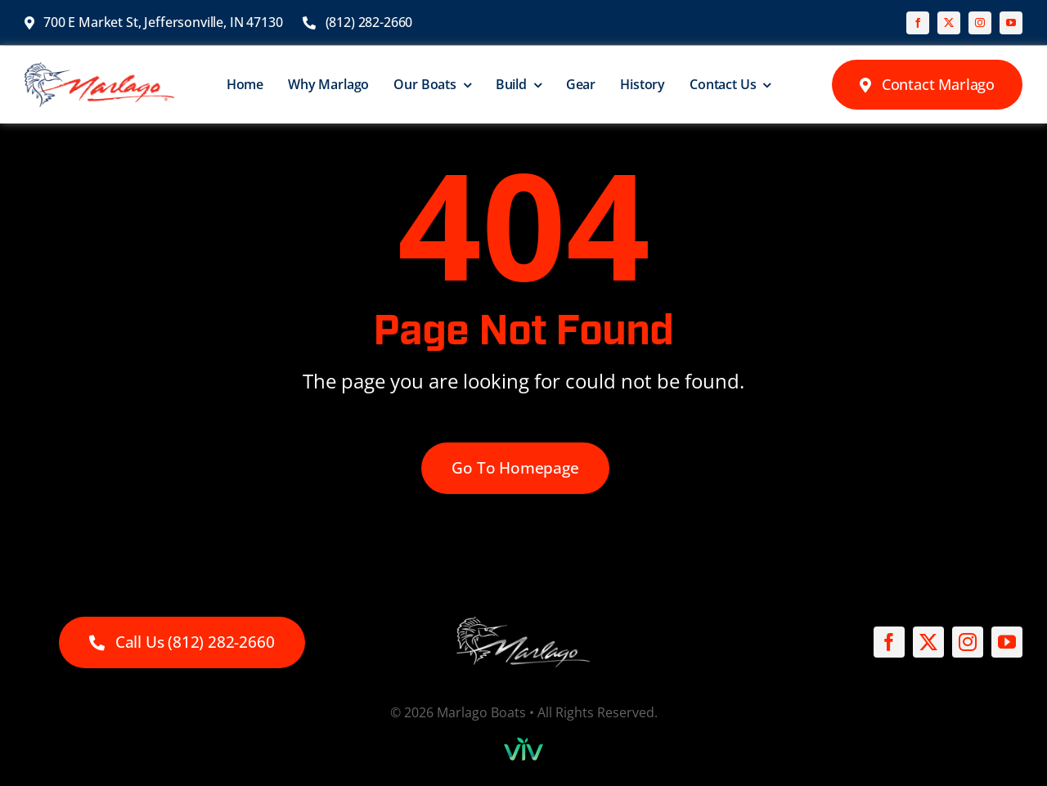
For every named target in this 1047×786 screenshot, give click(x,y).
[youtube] (1011, 22)
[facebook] (917, 22)
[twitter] (948, 22)
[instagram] (979, 22)
